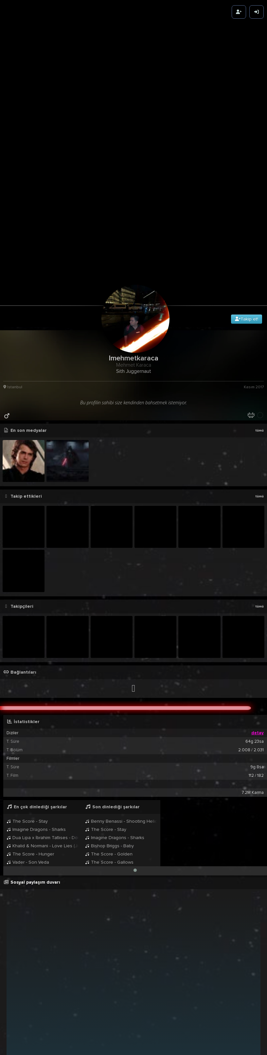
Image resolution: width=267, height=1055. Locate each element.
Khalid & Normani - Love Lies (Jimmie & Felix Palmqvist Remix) (43, 737)
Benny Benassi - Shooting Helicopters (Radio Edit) (121, 713)
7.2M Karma (252, 684)
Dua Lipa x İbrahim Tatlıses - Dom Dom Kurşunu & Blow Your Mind (43, 729)
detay (257, 624)
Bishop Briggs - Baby (109, 737)
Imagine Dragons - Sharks (36, 721)
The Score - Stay (27, 713)
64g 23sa (254, 633)
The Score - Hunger (30, 745)
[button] (135, 761)
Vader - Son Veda (28, 754)
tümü (259, 322)
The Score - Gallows (109, 754)
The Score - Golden (109, 745)
